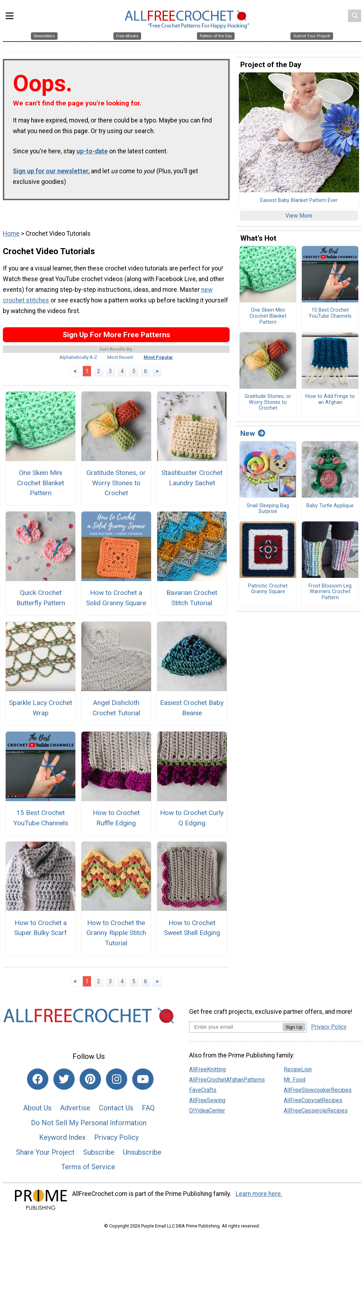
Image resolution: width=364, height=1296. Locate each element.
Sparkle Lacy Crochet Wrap (40, 711)
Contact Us (116, 1111)
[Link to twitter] (64, 1082)
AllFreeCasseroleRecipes (316, 1114)
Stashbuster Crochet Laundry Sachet (192, 481)
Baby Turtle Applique (330, 509)
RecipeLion (298, 1073)
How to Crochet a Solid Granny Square (116, 601)
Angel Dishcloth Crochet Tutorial (116, 711)
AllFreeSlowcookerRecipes (318, 1093)
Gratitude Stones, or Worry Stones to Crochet (116, 486)
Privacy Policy (116, 1141)
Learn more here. (259, 1197)
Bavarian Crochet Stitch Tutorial (191, 601)
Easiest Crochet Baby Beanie (192, 711)
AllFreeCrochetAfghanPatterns (227, 1083)
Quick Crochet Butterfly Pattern (40, 601)
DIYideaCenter (207, 1114)
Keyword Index (62, 1141)
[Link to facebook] (37, 1082)
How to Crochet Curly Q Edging (192, 821)
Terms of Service (88, 1170)
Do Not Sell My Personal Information (88, 1126)
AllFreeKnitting (207, 1073)
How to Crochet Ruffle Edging (116, 821)
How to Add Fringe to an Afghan (330, 403)
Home (11, 237)
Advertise (75, 1111)
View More (298, 219)
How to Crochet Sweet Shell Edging (192, 931)
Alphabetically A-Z (78, 360)
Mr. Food (294, 1083)
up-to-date (92, 154)
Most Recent (120, 360)
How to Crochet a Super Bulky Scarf (40, 931)
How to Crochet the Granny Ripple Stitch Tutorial (116, 936)
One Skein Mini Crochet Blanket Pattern (40, 486)
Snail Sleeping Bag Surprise (268, 512)
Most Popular (158, 360)
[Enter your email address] (236, 1030)
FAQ (148, 1111)
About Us (37, 1111)
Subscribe (98, 1156)
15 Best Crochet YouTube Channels (40, 821)
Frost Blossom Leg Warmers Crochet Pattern (330, 595)
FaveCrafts (202, 1093)
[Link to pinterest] (90, 1082)
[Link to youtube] (143, 1082)
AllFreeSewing (207, 1103)
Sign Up (293, 1030)
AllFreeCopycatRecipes (313, 1103)
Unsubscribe (142, 1156)
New (252, 437)
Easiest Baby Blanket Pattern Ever (299, 204)
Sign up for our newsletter (51, 174)
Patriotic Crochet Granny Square (268, 592)
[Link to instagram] (116, 1082)
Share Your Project (45, 1156)
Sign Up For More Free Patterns (116, 338)
